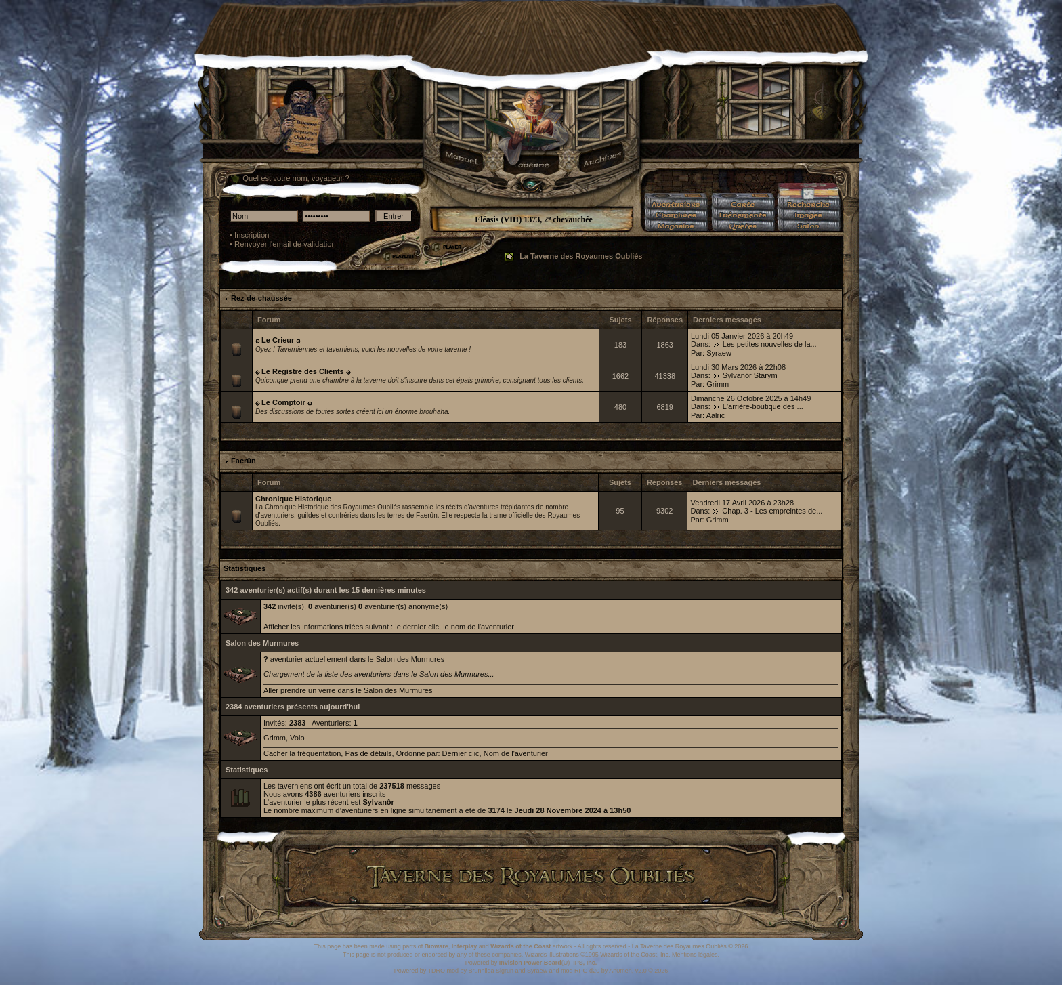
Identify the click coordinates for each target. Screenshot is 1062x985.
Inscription (252, 235)
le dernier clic (417, 627)
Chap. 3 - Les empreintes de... (772, 511)
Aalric (715, 415)
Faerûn (243, 461)
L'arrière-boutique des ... (763, 406)
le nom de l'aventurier (478, 627)
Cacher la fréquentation (302, 753)
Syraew (718, 353)
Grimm (717, 384)
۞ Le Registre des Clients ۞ (302, 371)
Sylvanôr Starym (750, 375)
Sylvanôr (378, 802)
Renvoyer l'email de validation (285, 244)
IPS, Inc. (585, 962)
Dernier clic (461, 753)
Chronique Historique (293, 499)
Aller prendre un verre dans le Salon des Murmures (347, 690)
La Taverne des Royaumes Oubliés (580, 256)
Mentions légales (695, 954)
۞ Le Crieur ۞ (277, 340)
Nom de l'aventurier (516, 753)
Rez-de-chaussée (261, 298)
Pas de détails (368, 753)
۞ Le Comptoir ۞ (283, 402)
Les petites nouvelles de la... (770, 344)
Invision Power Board (530, 962)
